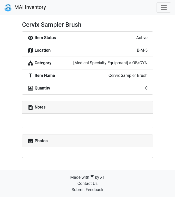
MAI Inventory (25, 8)
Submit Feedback (87, 189)
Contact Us (87, 183)
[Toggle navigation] (164, 7)
